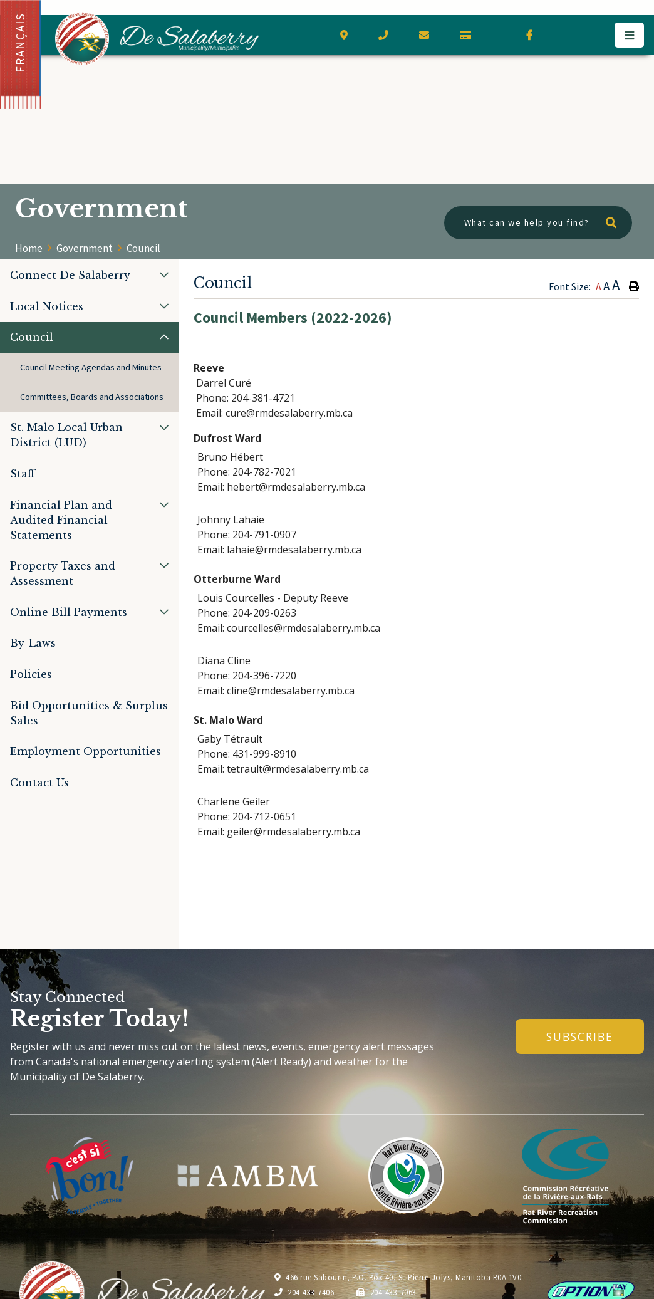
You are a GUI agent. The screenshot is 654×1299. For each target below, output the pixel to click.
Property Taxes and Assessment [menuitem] (62, 573)
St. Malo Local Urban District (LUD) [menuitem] (66, 435)
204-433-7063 (386, 1292)
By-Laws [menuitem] (33, 643)
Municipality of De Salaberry (157, 38)
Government (84, 248)
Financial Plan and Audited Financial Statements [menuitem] (61, 520)
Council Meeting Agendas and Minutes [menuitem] (91, 367)
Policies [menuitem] (31, 674)
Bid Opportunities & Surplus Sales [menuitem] (89, 713)
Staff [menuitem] (22, 473)
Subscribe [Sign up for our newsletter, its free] (579, 1036)
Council (143, 248)
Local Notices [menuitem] (46, 306)
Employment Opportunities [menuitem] (85, 751)
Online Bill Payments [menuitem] (68, 612)
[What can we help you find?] (538, 222)
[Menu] (629, 35)
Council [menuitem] (31, 337)
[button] (164, 274)
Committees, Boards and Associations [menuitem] (92, 396)
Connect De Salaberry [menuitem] (70, 275)
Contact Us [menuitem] (39, 782)
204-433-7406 (304, 1292)
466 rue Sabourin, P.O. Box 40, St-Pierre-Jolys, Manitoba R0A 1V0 (398, 1277)
